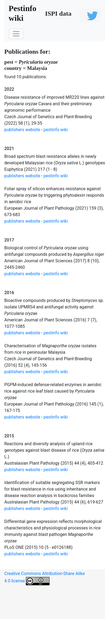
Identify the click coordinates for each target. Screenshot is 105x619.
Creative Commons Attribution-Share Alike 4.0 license (44, 578)
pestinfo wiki (56, 129)
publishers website (22, 129)
